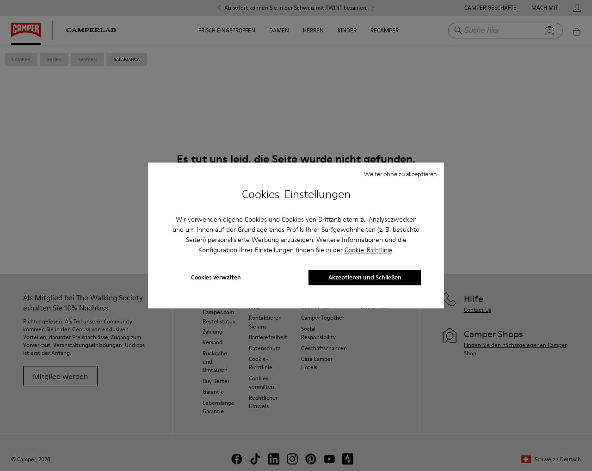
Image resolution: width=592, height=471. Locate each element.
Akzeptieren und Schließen (364, 277)
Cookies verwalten (216, 277)
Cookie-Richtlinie (369, 249)
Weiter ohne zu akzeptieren (400, 174)
